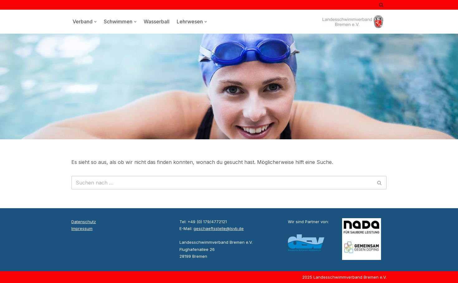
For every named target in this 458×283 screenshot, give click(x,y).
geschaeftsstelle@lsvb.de (218, 228)
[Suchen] (381, 4)
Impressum (82, 228)
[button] (95, 22)
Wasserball (156, 21)
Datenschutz (83, 221)
